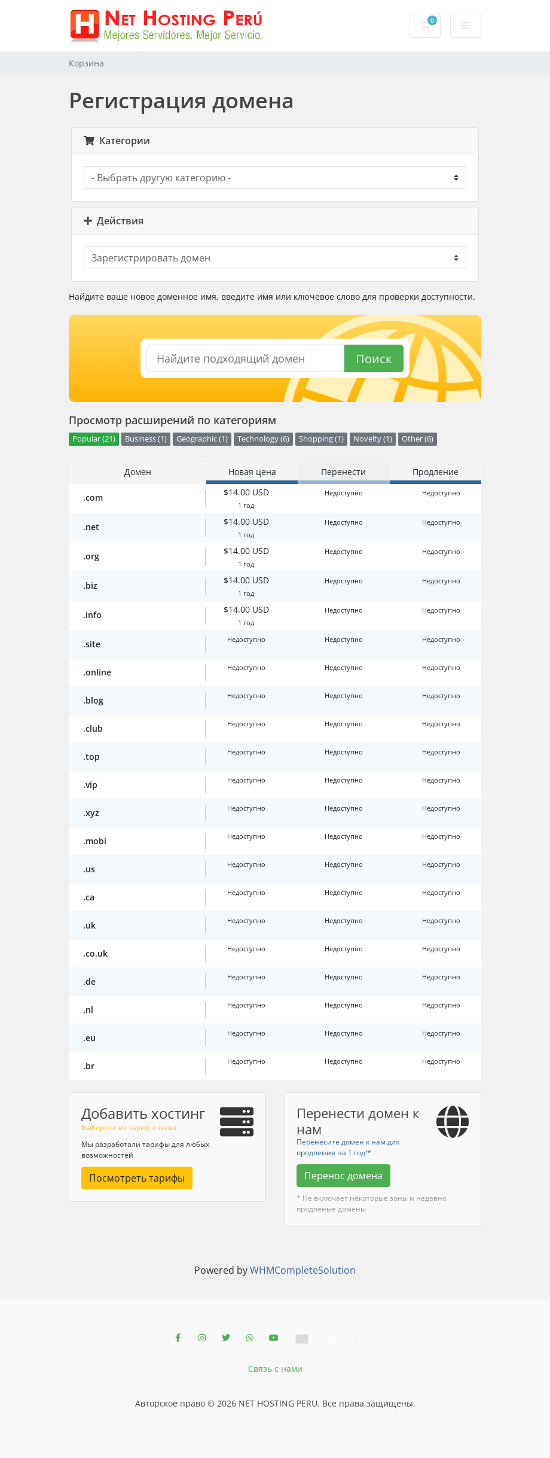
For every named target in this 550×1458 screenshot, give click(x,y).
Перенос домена (343, 1175)
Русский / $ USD (335, 1338)
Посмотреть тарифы (137, 1178)
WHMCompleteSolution (303, 1270)
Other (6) (417, 439)
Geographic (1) (202, 439)
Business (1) (146, 439)
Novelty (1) (372, 439)
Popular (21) (93, 439)
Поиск (374, 359)
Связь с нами (275, 1368)
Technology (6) (263, 439)
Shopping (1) (321, 439)
